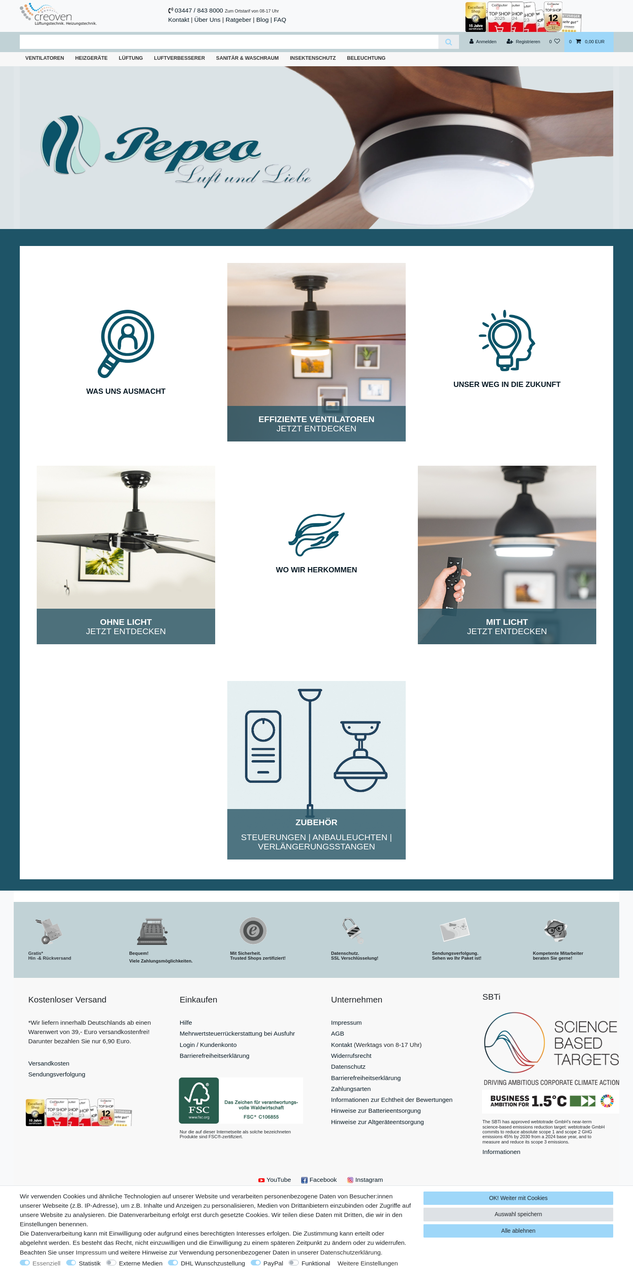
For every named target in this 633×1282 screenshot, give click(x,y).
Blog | (264, 19)
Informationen (501, 1151)
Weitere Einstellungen (367, 1263)
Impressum (346, 1022)
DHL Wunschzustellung (213, 1263)
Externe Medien (141, 1263)
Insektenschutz (313, 58)
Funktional (316, 1263)
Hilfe (186, 1022)
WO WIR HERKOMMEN (316, 569)
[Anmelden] (483, 42)
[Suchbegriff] (229, 42)
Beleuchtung (366, 58)
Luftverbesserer (179, 58)
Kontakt (178, 19)
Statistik (90, 1263)
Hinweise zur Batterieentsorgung (376, 1110)
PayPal (273, 1263)
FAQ (280, 19)
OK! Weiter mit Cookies (518, 1198)
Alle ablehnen (518, 1230)
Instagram (365, 1179)
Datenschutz (348, 1066)
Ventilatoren (44, 58)
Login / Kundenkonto (208, 1044)
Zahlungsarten (351, 1088)
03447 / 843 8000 (199, 10)
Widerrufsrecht (351, 1055)
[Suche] (448, 42)
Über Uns (207, 19)
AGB (337, 1033)
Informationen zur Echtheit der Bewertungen (392, 1099)
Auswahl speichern (518, 1214)
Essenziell (47, 1263)
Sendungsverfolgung (56, 1074)
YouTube (274, 1179)
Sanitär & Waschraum (247, 58)
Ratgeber (238, 19)
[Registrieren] (523, 42)
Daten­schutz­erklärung (350, 1252)
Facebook (319, 1179)
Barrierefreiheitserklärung (214, 1055)
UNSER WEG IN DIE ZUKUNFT (507, 384)
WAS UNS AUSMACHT (126, 391)
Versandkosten (48, 1063)
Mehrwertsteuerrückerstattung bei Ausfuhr (237, 1033)
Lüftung (131, 58)
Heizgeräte (91, 58)
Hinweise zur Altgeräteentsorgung (377, 1121)
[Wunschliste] (554, 42)
